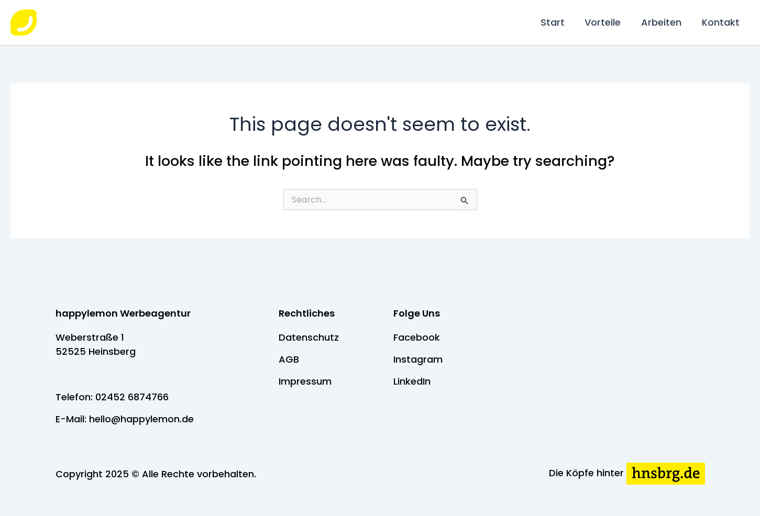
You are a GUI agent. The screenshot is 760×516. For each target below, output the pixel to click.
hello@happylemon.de (141, 418)
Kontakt (721, 22)
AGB (289, 359)
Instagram (418, 359)
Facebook (416, 337)
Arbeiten (663, 22)
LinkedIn (412, 381)
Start (557, 22)
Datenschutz (309, 337)
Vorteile (606, 22)
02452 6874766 (132, 396)
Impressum (305, 381)
